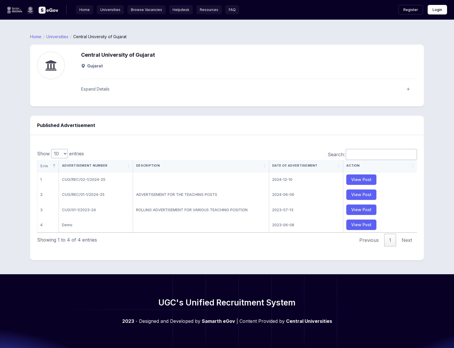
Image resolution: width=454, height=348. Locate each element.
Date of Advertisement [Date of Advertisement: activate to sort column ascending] (295, 165)
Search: (372, 154)
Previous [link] (369, 240)
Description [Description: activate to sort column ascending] (148, 165)
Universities (110, 10)
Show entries (60, 153)
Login (437, 10)
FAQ (232, 10)
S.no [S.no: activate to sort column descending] (44, 165)
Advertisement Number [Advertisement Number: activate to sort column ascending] (84, 165)
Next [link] (407, 240)
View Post (361, 179)
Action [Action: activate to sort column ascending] (353, 165)
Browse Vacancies (146, 10)
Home (84, 10)
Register (410, 10)
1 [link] (390, 240)
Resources (209, 10)
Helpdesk (181, 10)
